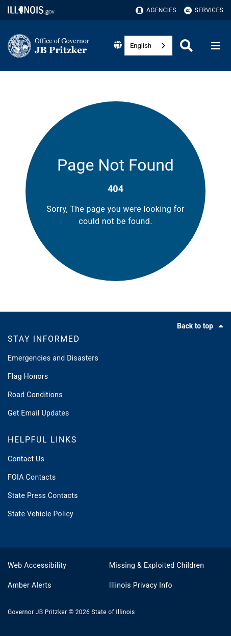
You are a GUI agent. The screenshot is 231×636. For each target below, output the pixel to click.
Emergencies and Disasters (53, 358)
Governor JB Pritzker (37, 612)
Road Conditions (35, 395)
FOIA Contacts (32, 477)
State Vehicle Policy (40, 514)
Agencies (156, 10)
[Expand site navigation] (215, 45)
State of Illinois (113, 612)
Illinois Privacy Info (140, 585)
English (140, 45)
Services (203, 10)
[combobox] (148, 46)
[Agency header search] (186, 45)
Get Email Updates (38, 413)
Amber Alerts (30, 585)
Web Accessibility (37, 565)
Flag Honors (28, 376)
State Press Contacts (43, 495)
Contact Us (26, 459)
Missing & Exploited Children (156, 565)
